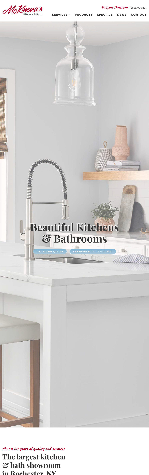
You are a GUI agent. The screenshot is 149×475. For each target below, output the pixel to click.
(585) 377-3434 (138, 7)
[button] (59, 15)
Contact (139, 14)
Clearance (92, 251)
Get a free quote (50, 251)
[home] (22, 10)
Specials (105, 14)
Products (84, 14)
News (122, 14)
